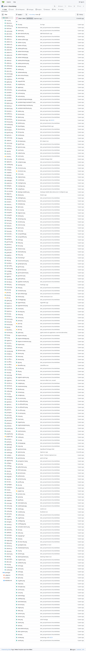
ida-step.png (21, 311)
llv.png (19, 374)
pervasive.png (21, 473)
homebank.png (22, 290)
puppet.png (21, 488)
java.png (20, 320)
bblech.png (21, 117)
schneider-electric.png (24, 527)
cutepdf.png (21, 189)
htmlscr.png (21, 296)
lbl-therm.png (21, 350)
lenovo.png (21, 353)
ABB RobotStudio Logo (46, 33)
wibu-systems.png (22, 631)
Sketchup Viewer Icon (46, 557)
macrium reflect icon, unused (48, 380)
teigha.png (21, 607)
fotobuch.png (21, 249)
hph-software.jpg (22, 293)
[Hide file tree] (2, 14)
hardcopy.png (21, 284)
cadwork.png (21, 153)
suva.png (20, 592)
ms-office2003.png (23, 401)
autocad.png (21, 96)
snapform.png (21, 559)
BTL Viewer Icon (44, 141)
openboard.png (22, 449)
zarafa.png (20, 640)
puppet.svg (21, 491)
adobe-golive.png (22, 48)
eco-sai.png (21, 210)
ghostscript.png (22, 269)
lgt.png (20, 362)
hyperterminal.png (23, 305)
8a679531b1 (30, 18)
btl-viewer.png (21, 141)
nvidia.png (20, 437)
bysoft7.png (21, 144)
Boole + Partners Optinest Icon (48, 455)
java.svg (20, 323)
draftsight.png (21, 198)
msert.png (20, 419)
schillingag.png (22, 524)
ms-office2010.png (23, 407)
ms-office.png (21, 410)
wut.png (20, 634)
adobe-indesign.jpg (23, 57)
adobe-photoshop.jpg (23, 60)
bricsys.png (21, 132)
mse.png (20, 416)
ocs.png (20, 440)
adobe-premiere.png (23, 63)
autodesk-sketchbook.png (25, 108)
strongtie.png (21, 586)
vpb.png (20, 625)
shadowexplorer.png (23, 548)
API (83, 649)
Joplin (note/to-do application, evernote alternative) (53, 332)
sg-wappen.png (22, 545)
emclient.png (21, 222)
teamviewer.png (22, 601)
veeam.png (21, 622)
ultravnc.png (21, 616)
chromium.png (22, 168)
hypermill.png (21, 302)
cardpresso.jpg (22, 162)
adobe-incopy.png (22, 54)
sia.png (20, 551)
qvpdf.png (20, 500)
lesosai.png (21, 359)
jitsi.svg (20, 329)
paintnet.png (21, 458)
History (80, 14)
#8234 (51, 637)
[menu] (73, 649)
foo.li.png (20, 246)
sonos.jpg (20, 565)
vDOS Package (44, 619)
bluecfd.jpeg (21, 126)
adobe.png (21, 69)
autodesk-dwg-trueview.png (25, 105)
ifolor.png (20, 314)
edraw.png (20, 216)
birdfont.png (21, 123)
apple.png (20, 87)
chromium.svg (21, 171)
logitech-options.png (23, 377)
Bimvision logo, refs (45, 120)
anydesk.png (21, 84)
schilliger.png (21, 521)
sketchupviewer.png (23, 557)
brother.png (21, 135)
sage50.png (21, 518)
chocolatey (12, 6)
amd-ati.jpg (21, 78)
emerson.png (21, 225)
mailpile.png (21, 383)
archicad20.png (22, 90)
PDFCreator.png (22, 470)
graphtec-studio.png (23, 281)
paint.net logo (44, 458)
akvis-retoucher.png (23, 75)
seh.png (20, 530)
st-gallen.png (21, 580)
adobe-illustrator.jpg (23, 51)
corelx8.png (21, 180)
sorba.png (20, 574)
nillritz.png (20, 434)
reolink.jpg (20, 509)
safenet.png (21, 515)
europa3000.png (22, 237)
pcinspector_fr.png (23, 461)
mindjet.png (21, 395)
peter (6, 6)
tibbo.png (20, 610)
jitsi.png (20, 326)
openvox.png (21, 452)
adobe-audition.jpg (23, 39)
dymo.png (20, 207)
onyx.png (20, 446)
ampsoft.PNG (21, 81)
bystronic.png (21, 147)
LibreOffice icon (44, 365)
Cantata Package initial (46, 159)
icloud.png (20, 308)
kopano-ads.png (22, 335)
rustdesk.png (21, 512)
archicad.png (21, 93)
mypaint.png (21, 422)
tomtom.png (21, 613)
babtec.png (21, 111)
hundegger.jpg (22, 299)
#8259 (52, 120)
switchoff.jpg (21, 595)
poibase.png (21, 476)
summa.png (21, 589)
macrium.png (21, 380)
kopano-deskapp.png (23, 338)
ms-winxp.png (21, 413)
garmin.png (21, 266)
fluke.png (20, 243)
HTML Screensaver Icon (46, 296)
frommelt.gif (21, 258)
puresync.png (21, 494)
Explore (9, 2)
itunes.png (20, 317)
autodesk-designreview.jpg (25, 99)
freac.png (20, 255)
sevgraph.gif (21, 536)
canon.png (20, 156)
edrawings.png (22, 219)
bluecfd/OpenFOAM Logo (47, 126)
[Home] (3, 2)
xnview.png (21, 637)
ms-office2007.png (23, 404)
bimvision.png (21, 120)
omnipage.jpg (21, 443)
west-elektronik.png (23, 628)
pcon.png (20, 464)
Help (14, 2)
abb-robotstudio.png (23, 33)
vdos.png (20, 619)
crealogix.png (21, 186)
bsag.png (20, 138)
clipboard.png (21, 177)
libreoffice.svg (21, 365)
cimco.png (20, 174)
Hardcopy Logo (44, 284)
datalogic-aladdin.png (23, 192)
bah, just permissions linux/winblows (50, 27)
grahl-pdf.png (21, 278)
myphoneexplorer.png (24, 425)
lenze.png (20, 356)
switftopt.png (21, 598)
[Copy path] (39, 14)
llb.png (19, 371)
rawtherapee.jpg (22, 506)
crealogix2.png (22, 183)
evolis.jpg (20, 240)
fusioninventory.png (23, 260)
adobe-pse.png (22, 66)
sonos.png (20, 568)
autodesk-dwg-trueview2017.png (26, 102)
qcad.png (20, 497)
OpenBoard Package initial (47, 449)
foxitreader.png (22, 252)
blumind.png (21, 129)
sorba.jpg (20, 571)
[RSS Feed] (55, 6)
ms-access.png (22, 398)
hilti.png (20, 287)
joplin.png (20, 332)
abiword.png (21, 36)
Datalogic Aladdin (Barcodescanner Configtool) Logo (54, 192)
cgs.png (20, 165)
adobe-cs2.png (22, 42)
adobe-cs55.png (22, 45)
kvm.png (20, 347)
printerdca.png (22, 479)
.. (17, 21)
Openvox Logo (38, 18)
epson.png (20, 228)
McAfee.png (21, 389)
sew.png (20, 539)
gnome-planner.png (23, 272)
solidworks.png (22, 562)
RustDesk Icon (44, 512)
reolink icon (43, 509)
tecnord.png (21, 604)
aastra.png (20, 30)
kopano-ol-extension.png (24, 341)
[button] (26, 14)
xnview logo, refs (44, 637)
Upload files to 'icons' (45, 545)
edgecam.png (21, 213)
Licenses (79, 649)
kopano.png (21, 344)
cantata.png (21, 159)
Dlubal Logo (43, 195)
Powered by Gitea (6, 649)
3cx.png (20, 24)
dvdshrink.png (21, 201)
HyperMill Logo (44, 302)
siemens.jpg (21, 554)
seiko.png (20, 533)
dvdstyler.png (21, 204)
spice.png (20, 577)
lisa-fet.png (21, 368)
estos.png (20, 231)
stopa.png (20, 583)
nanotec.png (21, 428)
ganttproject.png (22, 263)
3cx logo (42, 24)
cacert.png (20, 150)
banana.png (21, 114)
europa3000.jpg (22, 234)
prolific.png (21, 482)
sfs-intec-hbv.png (22, 542)
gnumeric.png (21, 275)
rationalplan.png (22, 503)
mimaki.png (21, 392)
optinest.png (21, 455)
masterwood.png (22, 386)
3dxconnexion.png (23, 27)
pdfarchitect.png (22, 467)
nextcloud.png (21, 431)
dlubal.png (21, 195)
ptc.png (20, 485)
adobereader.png (22, 72)
